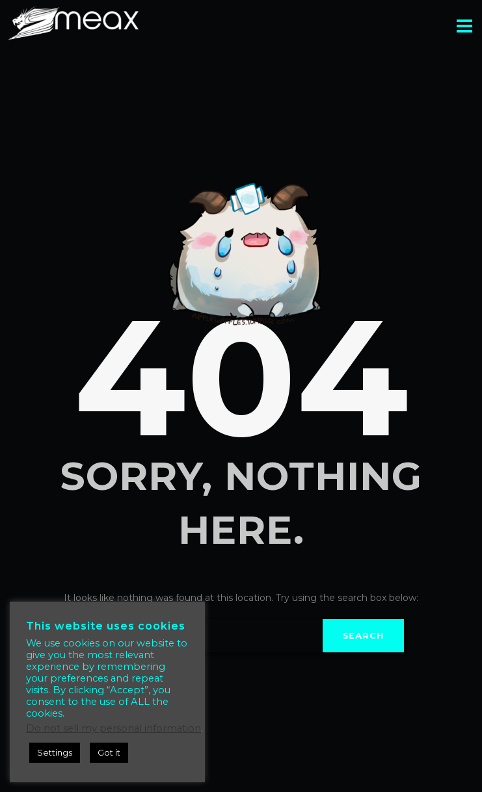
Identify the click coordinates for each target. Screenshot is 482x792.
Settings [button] (54, 752)
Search (363, 635)
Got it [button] (109, 752)
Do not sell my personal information (113, 728)
